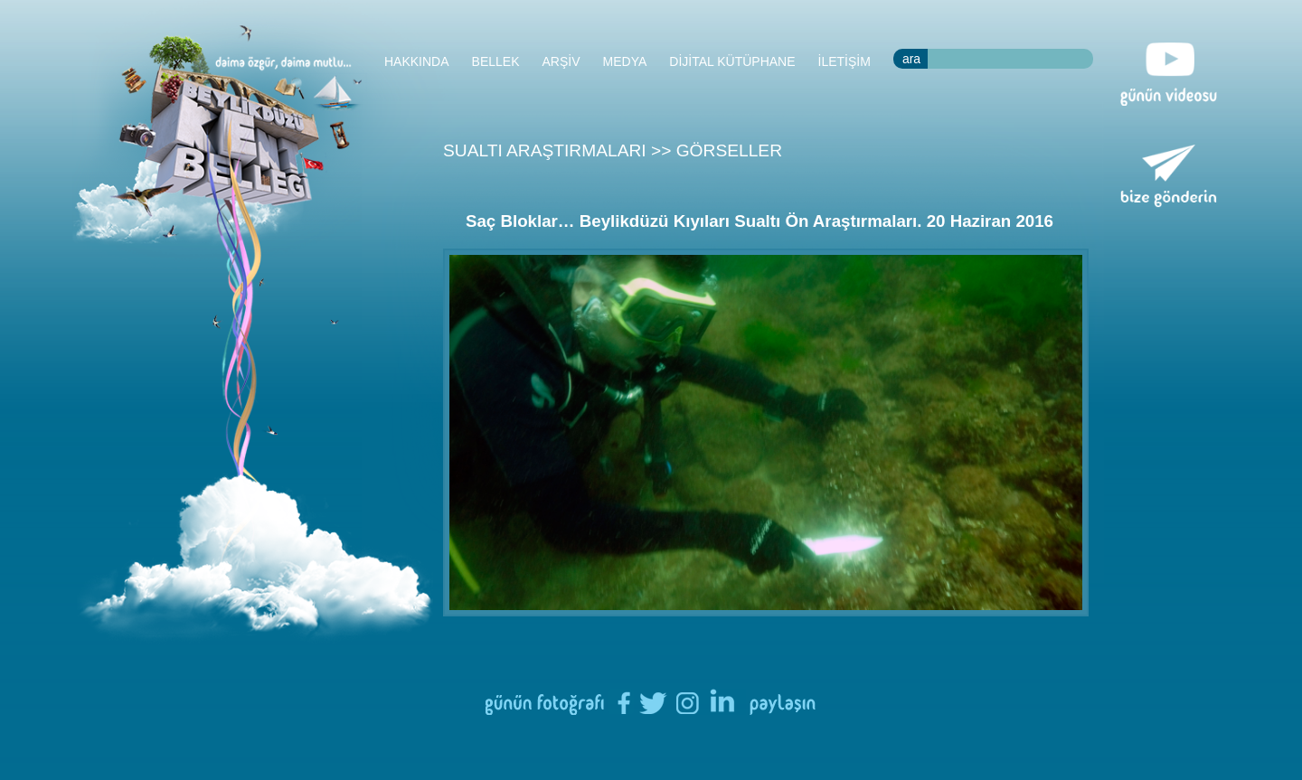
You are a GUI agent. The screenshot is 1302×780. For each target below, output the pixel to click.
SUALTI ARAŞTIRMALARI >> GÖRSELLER (612, 150)
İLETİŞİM (844, 61)
